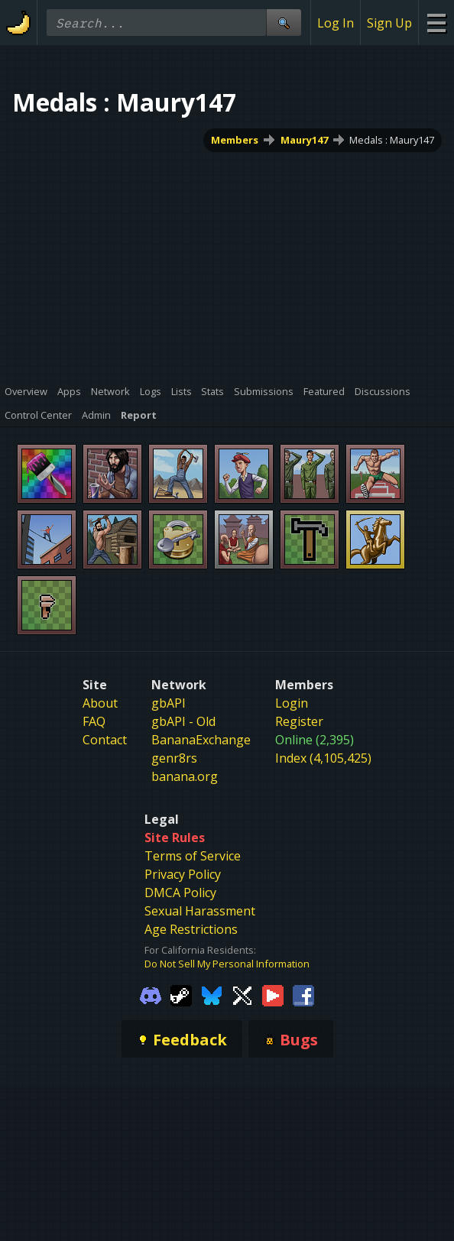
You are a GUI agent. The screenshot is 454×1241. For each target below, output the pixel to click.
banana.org (184, 776)
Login (291, 703)
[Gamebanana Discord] (150, 995)
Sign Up (389, 23)
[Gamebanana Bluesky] (211, 995)
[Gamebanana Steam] (181, 995)
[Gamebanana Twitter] (242, 995)
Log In (335, 23)
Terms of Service (192, 855)
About (100, 703)
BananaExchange (201, 739)
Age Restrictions (191, 929)
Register (299, 721)
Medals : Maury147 (391, 140)
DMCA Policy (180, 892)
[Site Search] (283, 22)
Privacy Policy (182, 874)
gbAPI (168, 703)
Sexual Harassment (199, 910)
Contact (105, 739)
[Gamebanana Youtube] (273, 995)
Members (234, 140)
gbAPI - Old (183, 721)
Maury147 (304, 140)
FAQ (94, 721)
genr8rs (174, 758)
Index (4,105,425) (323, 758)
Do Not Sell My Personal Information (227, 963)
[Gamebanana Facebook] (303, 995)
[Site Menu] (436, 22)
